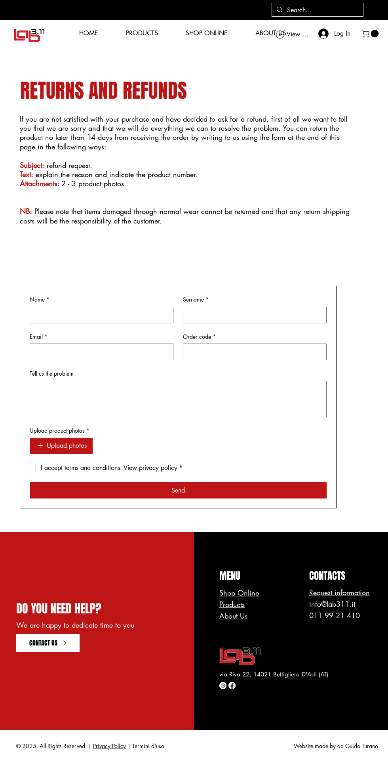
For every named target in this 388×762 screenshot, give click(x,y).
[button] (370, 34)
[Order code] (252, 352)
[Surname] (252, 315)
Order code (199, 337)
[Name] (99, 315)
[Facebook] (232, 685)
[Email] (99, 352)
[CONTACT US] (48, 643)
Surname (196, 300)
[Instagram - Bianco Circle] (222, 685)
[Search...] (316, 10)
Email (39, 337)
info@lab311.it (332, 604)
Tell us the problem (52, 373)
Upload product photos (59, 431)
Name (39, 300)
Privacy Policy (109, 746)
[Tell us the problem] (178, 399)
